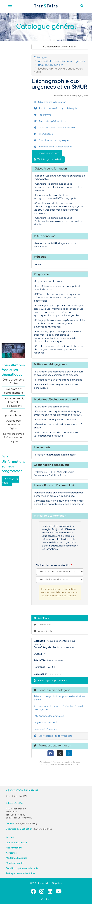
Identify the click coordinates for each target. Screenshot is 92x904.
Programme (42, 115)
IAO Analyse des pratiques (49, 716)
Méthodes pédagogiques (51, 121)
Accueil (10, 838)
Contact (46, 899)
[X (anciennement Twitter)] (60, 753)
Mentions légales (15, 863)
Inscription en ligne (46, 153)
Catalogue (40, 57)
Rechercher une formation (59, 47)
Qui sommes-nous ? (16, 843)
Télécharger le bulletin (48, 159)
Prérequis (69, 108)
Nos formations (14, 848)
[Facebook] (50, 753)
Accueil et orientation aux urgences (61, 61)
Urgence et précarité (45, 722)
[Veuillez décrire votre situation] (59, 579)
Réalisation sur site (50, 65)
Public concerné (45, 108)
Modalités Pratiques (16, 858)
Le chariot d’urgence (45, 729)
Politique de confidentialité (20, 873)
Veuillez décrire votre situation (53, 565)
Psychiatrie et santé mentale (13, 391)
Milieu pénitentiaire (13, 413)
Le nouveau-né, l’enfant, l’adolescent (13, 402)
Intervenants (43, 134)
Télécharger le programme (50, 680)
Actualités (11, 853)
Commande (42, 624)
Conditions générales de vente (22, 868)
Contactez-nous (10, 481)
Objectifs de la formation (50, 102)
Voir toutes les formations (53, 735)
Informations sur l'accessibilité (53, 147)
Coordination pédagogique (51, 140)
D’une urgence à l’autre (13, 381)
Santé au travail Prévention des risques (13, 437)
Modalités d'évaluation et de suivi (55, 127)
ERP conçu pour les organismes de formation (59, 764)
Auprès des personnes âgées (13, 424)
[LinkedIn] (69, 753)
